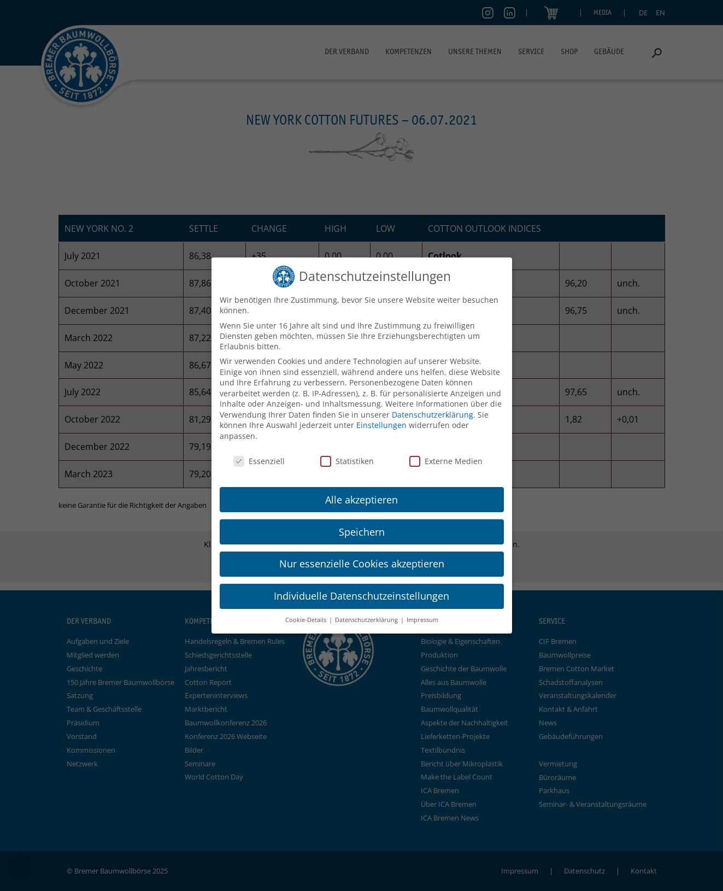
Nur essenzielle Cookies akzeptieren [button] (361, 563)
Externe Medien (446, 461)
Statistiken (347, 461)
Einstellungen (381, 425)
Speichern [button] (362, 531)
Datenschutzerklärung (432, 414)
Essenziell (259, 461)
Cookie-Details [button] (306, 620)
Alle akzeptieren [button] (361, 499)
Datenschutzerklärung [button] (367, 620)
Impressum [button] (422, 620)
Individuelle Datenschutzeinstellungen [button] (361, 595)
